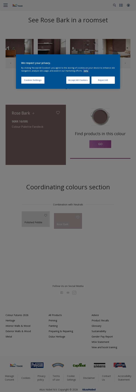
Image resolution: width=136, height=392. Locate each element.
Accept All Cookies (78, 80)
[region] (68, 71)
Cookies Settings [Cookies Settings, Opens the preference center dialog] (33, 80)
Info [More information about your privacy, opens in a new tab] (86, 70)
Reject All (103, 80)
